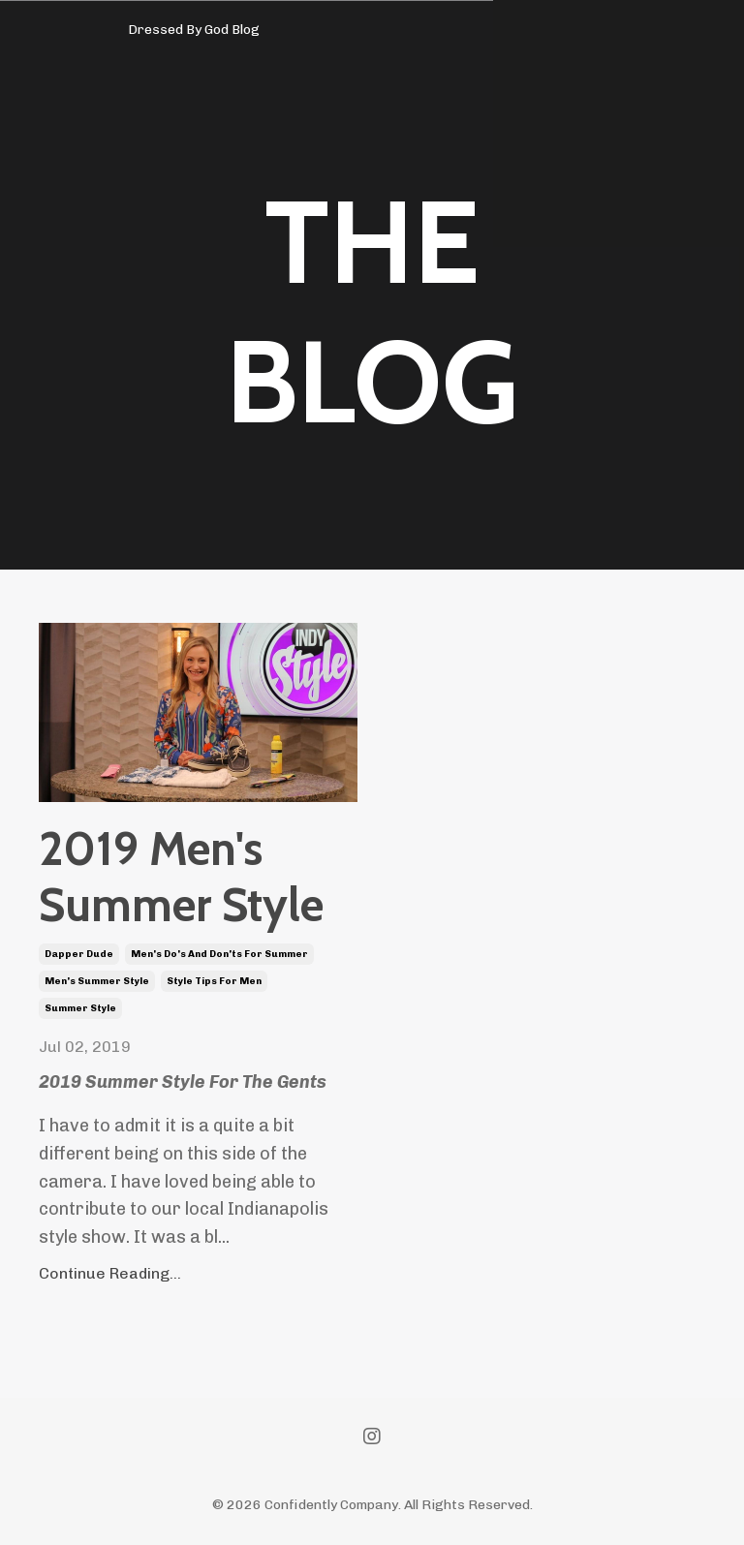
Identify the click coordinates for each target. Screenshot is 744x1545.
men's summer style (97, 981)
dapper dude (79, 954)
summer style (80, 1008)
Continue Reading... (110, 1273)
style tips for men (214, 981)
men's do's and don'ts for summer (219, 954)
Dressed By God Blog (194, 29)
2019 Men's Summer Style (181, 877)
